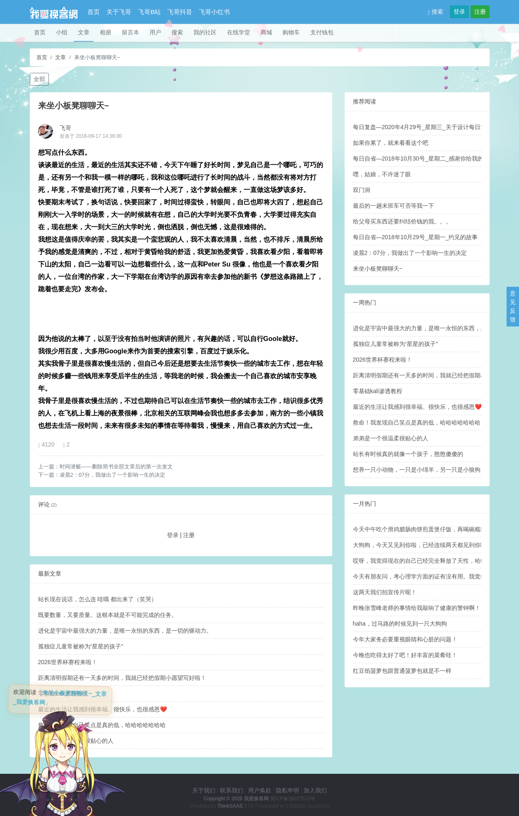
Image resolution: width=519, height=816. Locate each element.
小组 (62, 32)
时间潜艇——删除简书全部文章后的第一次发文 (116, 466)
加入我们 (315, 790)
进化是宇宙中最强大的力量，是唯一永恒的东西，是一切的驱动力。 (125, 630)
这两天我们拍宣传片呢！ (385, 592)
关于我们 (203, 790)
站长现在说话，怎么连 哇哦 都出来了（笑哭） (97, 599)
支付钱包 (321, 32)
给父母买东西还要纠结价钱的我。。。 (402, 221)
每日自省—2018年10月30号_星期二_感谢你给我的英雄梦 (427, 158)
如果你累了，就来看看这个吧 (390, 142)
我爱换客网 (256, 799)
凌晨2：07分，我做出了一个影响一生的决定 (113, 475)
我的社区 (205, 32)
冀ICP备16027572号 (292, 799)
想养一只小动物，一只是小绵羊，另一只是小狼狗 (416, 469)
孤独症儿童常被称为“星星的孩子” (80, 646)
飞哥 (65, 128)
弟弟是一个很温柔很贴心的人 (390, 438)
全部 (39, 79)
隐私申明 (287, 790)
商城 (266, 32)
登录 (459, 11)
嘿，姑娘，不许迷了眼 (382, 174)
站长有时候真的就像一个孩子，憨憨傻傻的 (408, 454)
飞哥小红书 (214, 11)
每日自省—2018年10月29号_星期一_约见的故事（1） (423, 237)
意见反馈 (513, 306)
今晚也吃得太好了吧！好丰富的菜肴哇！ (405, 655)
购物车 (291, 32)
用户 (155, 32)
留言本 (130, 32)
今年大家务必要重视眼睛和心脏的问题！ (405, 639)
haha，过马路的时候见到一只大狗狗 (400, 623)
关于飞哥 (118, 11)
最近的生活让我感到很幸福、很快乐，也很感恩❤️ (417, 406)
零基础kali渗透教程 (377, 391)
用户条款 (259, 790)
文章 (83, 32)
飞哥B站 (149, 11)
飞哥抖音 (179, 11)
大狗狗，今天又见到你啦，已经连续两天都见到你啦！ (422, 545)
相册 (105, 32)
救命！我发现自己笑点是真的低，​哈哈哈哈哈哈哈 (416, 422)
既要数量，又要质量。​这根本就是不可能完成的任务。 (107, 615)
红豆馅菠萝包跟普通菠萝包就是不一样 (402, 670)
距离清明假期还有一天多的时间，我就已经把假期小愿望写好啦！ (122, 677)
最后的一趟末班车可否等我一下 (393, 205)
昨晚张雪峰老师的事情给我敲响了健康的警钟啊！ (416, 608)
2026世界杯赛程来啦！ (67, 662)
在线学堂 (238, 32)
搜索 (435, 11)
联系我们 (231, 790)
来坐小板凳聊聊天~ (378, 268)
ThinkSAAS (230, 806)
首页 (93, 11)
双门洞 (361, 190)
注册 (480, 11)
